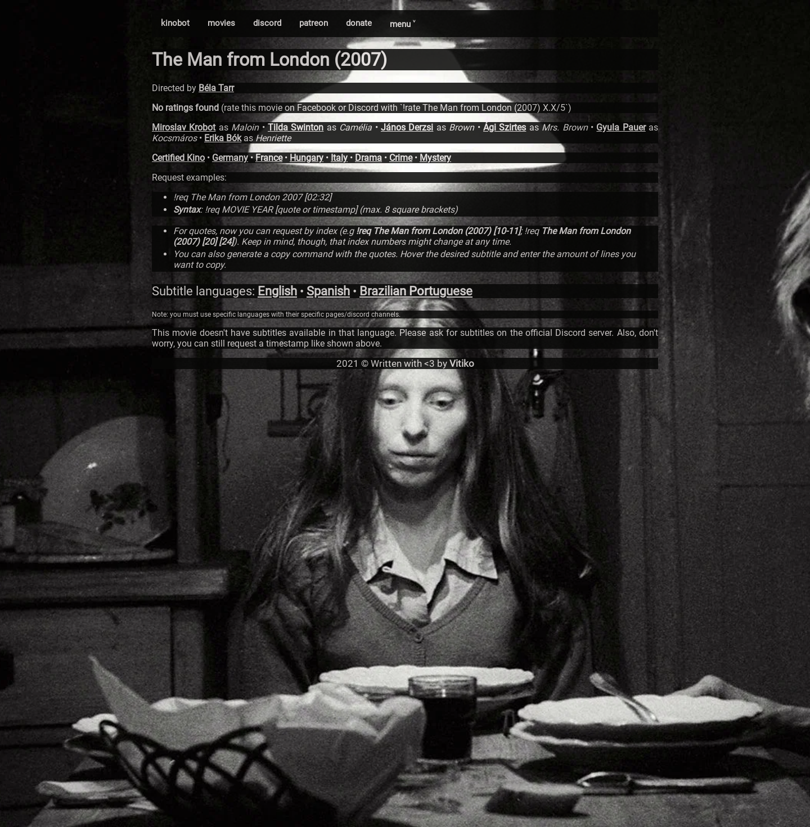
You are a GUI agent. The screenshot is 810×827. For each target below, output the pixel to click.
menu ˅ (402, 24)
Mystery (435, 157)
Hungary (306, 157)
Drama (368, 157)
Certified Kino (178, 157)
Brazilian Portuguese (415, 291)
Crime (400, 157)
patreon (313, 23)
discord (267, 23)
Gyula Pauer (620, 127)
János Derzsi (407, 127)
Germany (230, 157)
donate (359, 23)
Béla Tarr (216, 88)
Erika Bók (222, 138)
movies (221, 23)
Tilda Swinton (295, 127)
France (268, 157)
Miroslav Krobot (183, 127)
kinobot (175, 23)
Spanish (328, 291)
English (277, 291)
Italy (339, 157)
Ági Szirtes (504, 127)
